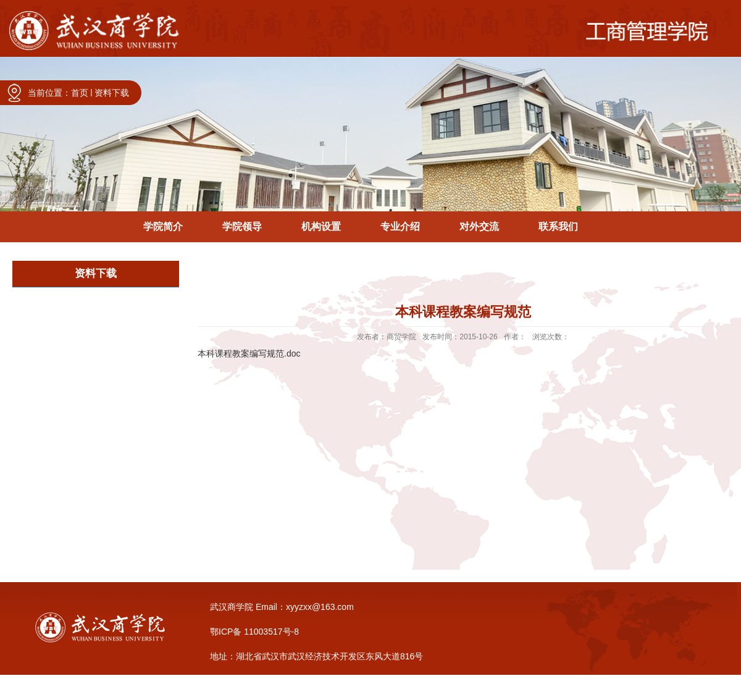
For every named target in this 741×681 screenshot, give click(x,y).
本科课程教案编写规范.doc (249, 353)
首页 (79, 93)
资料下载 (111, 93)
